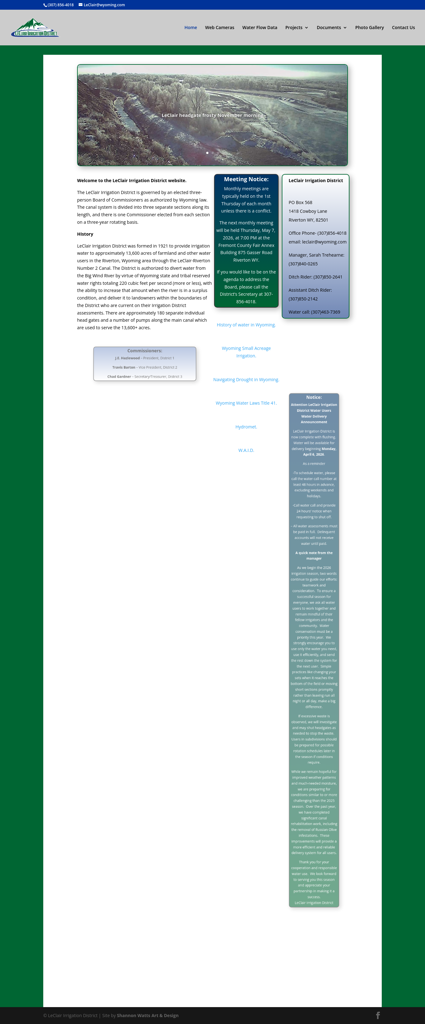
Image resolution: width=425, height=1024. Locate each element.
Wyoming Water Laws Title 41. (246, 403)
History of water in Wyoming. (246, 325)
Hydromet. (246, 427)
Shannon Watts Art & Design (148, 1015)
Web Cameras (219, 27)
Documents (329, 27)
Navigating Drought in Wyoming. (246, 379)
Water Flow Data (259, 27)
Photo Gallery (369, 27)
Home (190, 27)
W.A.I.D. (246, 450)
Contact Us (403, 27)
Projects (294, 27)
